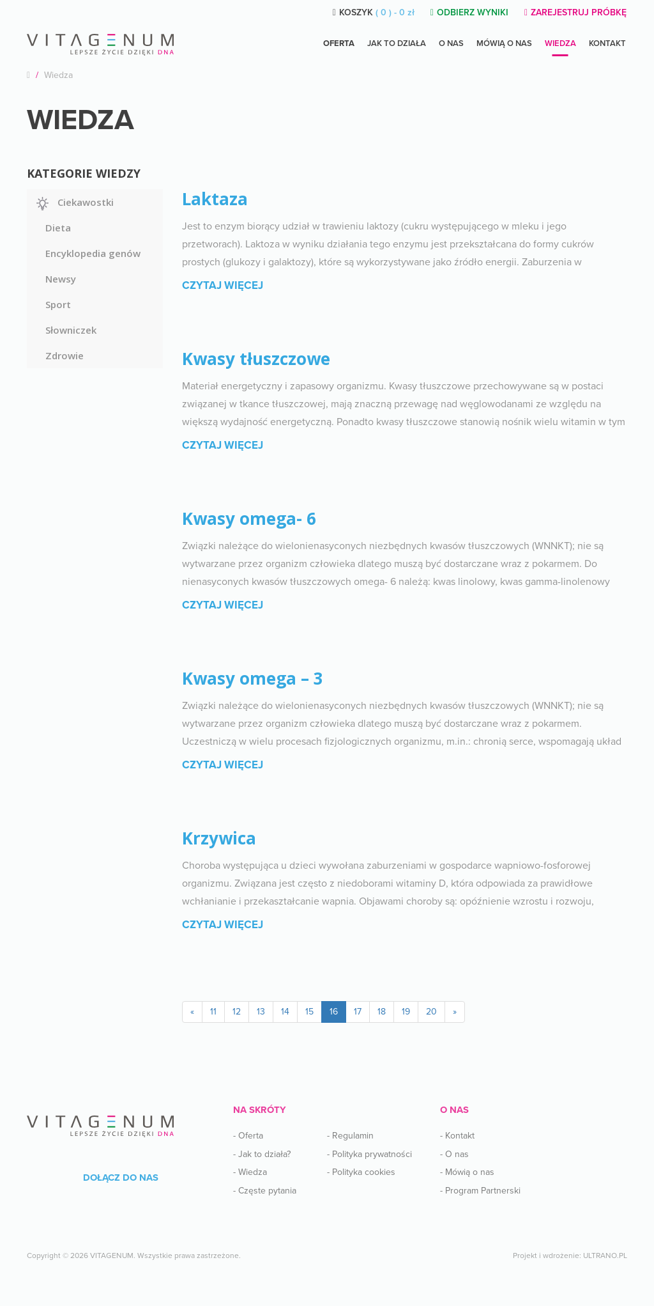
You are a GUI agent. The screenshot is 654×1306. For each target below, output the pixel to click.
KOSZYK (373, 12)
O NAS (451, 43)
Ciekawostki (85, 202)
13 (261, 1011)
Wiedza (560, 43)
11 (213, 1011)
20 (431, 1011)
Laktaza (215, 198)
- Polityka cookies (361, 1172)
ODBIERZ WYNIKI (469, 12)
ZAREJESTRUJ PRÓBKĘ (575, 12)
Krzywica (219, 838)
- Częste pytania (264, 1190)
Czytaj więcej (222, 285)
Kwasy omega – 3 (252, 678)
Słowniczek (70, 329)
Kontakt (607, 43)
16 (334, 1011)
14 (285, 1011)
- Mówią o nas (467, 1172)
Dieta (58, 227)
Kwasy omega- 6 (249, 518)
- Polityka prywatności (369, 1154)
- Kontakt (457, 1135)
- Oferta (248, 1135)
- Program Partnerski (480, 1190)
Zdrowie (64, 355)
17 (357, 1011)
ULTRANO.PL (605, 1255)
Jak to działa (396, 43)
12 (236, 1011)
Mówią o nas (504, 43)
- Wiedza (250, 1172)
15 (309, 1011)
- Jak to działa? (262, 1154)
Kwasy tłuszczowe (256, 358)
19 (406, 1011)
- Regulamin (350, 1135)
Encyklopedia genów (93, 253)
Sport (58, 304)
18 (381, 1011)
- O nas (454, 1154)
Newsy (60, 278)
